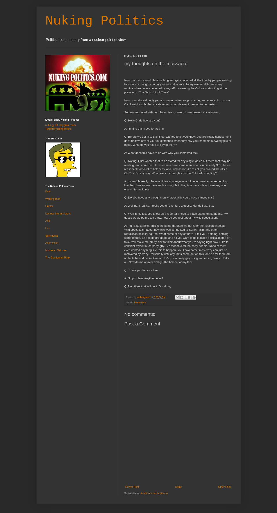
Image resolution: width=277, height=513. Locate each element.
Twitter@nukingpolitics (58, 128)
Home (178, 486)
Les (47, 228)
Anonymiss (51, 242)
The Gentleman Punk (57, 257)
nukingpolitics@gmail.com (60, 125)
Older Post (224, 486)
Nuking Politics (104, 21)
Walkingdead (53, 198)
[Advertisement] (178, 452)
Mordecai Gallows (55, 250)
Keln (48, 191)
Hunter (49, 206)
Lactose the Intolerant (58, 213)
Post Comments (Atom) (154, 493)
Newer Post (132, 486)
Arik (47, 220)
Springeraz (51, 235)
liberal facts (140, 302)
